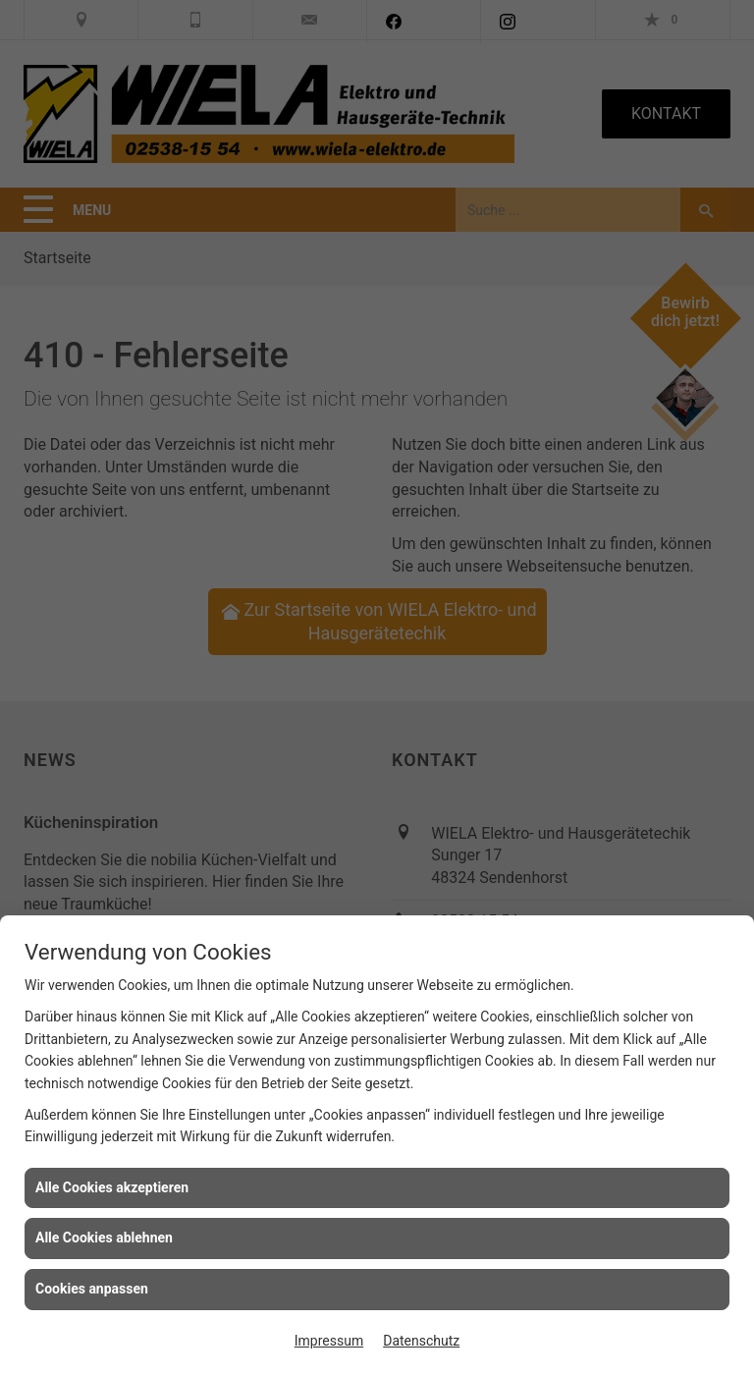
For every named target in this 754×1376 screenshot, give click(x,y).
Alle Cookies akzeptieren (111, 1187)
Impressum (329, 1340)
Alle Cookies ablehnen (104, 1237)
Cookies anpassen (91, 1288)
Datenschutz (421, 1340)
